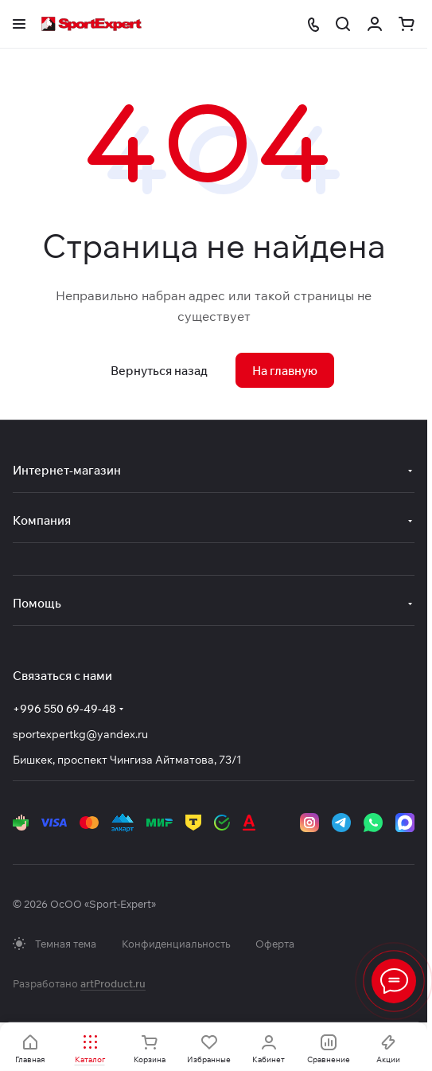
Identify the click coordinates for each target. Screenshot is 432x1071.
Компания (42, 520)
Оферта (274, 943)
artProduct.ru (113, 983)
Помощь (37, 603)
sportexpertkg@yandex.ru (80, 734)
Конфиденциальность (176, 943)
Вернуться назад (159, 370)
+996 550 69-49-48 (64, 709)
